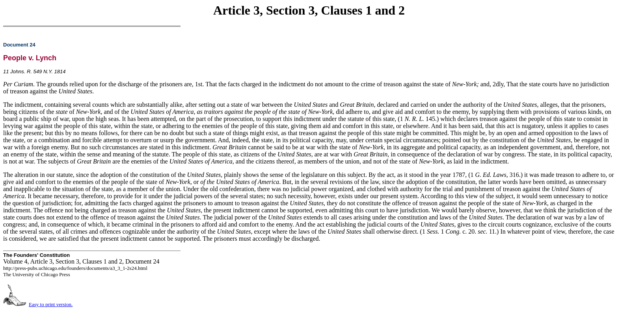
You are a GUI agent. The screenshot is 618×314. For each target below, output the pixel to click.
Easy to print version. (51, 304)
